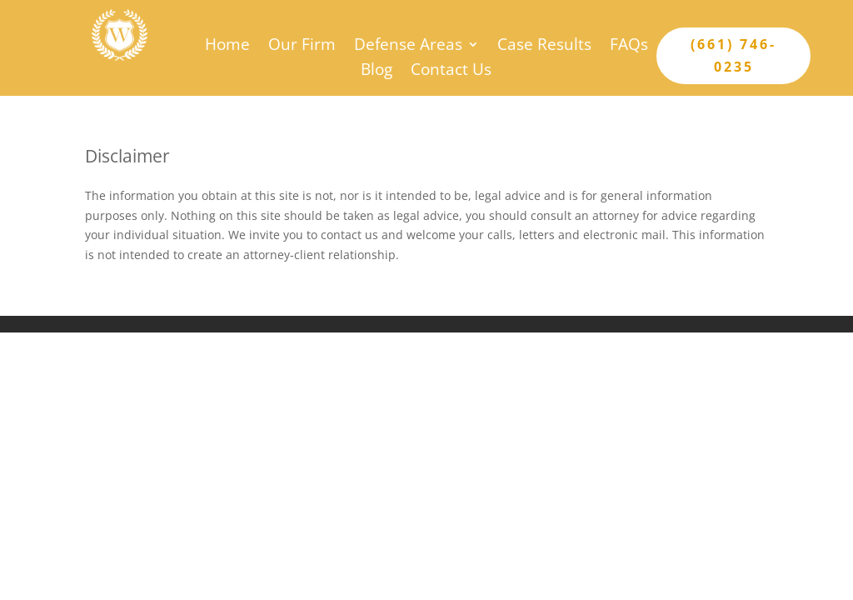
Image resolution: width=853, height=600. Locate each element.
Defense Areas (408, 46)
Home (227, 46)
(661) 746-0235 (733, 55)
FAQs (629, 46)
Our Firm (302, 46)
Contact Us (451, 71)
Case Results (544, 46)
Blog (376, 71)
